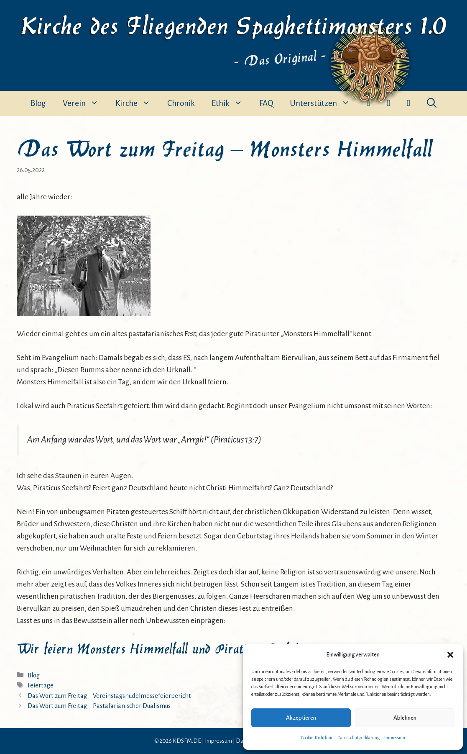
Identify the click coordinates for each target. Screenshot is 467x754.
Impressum (394, 737)
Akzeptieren (301, 718)
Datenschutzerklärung (358, 737)
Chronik (181, 103)
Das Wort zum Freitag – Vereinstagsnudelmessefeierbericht (109, 695)
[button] (450, 655)
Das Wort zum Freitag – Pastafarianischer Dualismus (99, 706)
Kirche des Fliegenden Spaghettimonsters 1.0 (233, 24)
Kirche (137, 103)
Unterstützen (324, 103)
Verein (85, 103)
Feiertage (41, 685)
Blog (38, 103)
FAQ (266, 103)
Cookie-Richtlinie (317, 737)
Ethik (231, 103)
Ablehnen (404, 718)
